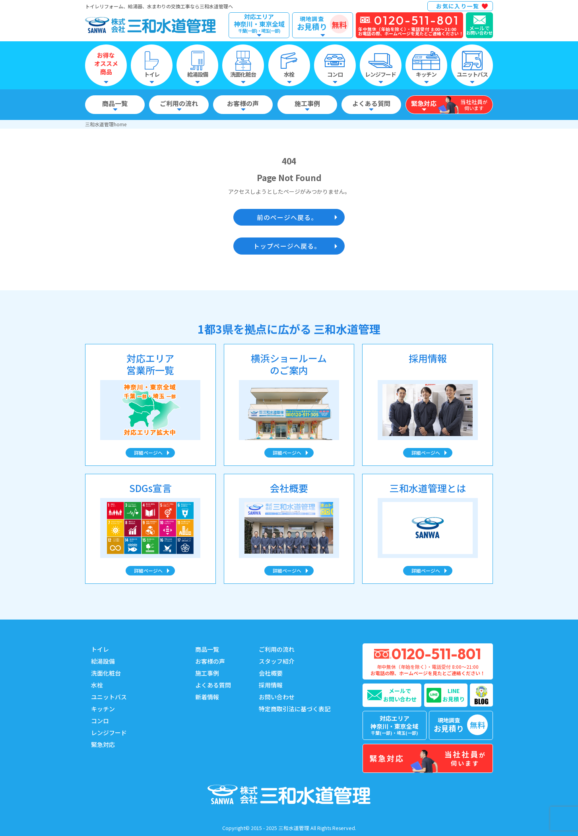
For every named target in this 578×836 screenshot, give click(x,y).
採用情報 (271, 685)
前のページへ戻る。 (287, 217)
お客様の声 (210, 661)
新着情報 (207, 697)
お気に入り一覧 (457, 6)
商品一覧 (207, 649)
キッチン (103, 709)
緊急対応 (103, 744)
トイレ (100, 649)
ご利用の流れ (277, 649)
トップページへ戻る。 (287, 246)
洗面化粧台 (106, 673)
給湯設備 (103, 661)
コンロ (100, 720)
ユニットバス (109, 697)
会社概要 (271, 673)
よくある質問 (213, 685)
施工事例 (207, 673)
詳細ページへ (148, 452)
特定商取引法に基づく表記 (294, 709)
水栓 (97, 685)
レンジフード (109, 732)
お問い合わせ (277, 697)
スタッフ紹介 (277, 661)
